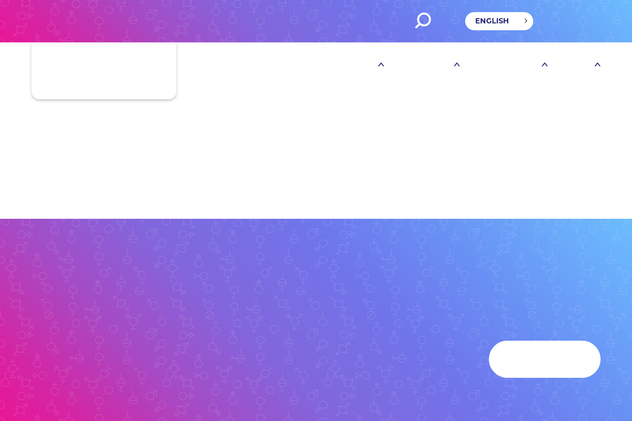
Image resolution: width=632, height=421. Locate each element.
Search (423, 20)
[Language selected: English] (499, 21)
